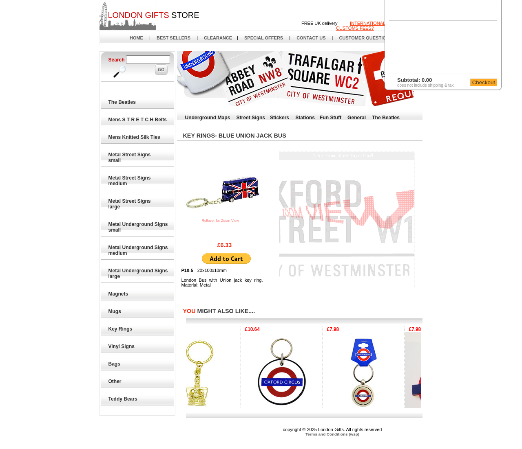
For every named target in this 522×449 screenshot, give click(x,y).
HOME (136, 37)
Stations (305, 117)
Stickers (279, 117)
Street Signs (250, 117)
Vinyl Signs (122, 346)
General (356, 117)
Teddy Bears (123, 399)
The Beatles (122, 102)
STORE (153, 15)
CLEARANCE (218, 37)
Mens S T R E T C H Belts (138, 120)
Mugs (115, 311)
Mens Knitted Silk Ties (134, 137)
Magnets (118, 294)
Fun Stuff (330, 117)
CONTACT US (310, 37)
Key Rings (120, 329)
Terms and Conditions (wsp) (332, 434)
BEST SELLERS (173, 37)
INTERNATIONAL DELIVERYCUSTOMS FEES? (372, 26)
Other (115, 381)
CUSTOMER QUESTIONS (365, 37)
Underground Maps (207, 117)
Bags (115, 364)
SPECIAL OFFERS (263, 37)
